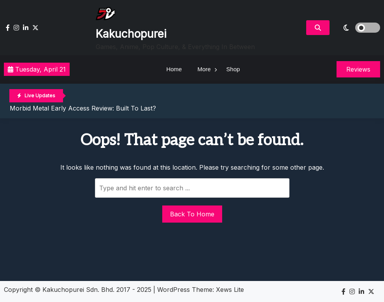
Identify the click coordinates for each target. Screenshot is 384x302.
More (203, 69)
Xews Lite (230, 289)
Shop (233, 69)
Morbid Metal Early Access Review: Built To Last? (83, 108)
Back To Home (192, 214)
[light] (356, 28)
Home (174, 69)
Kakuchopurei (131, 33)
